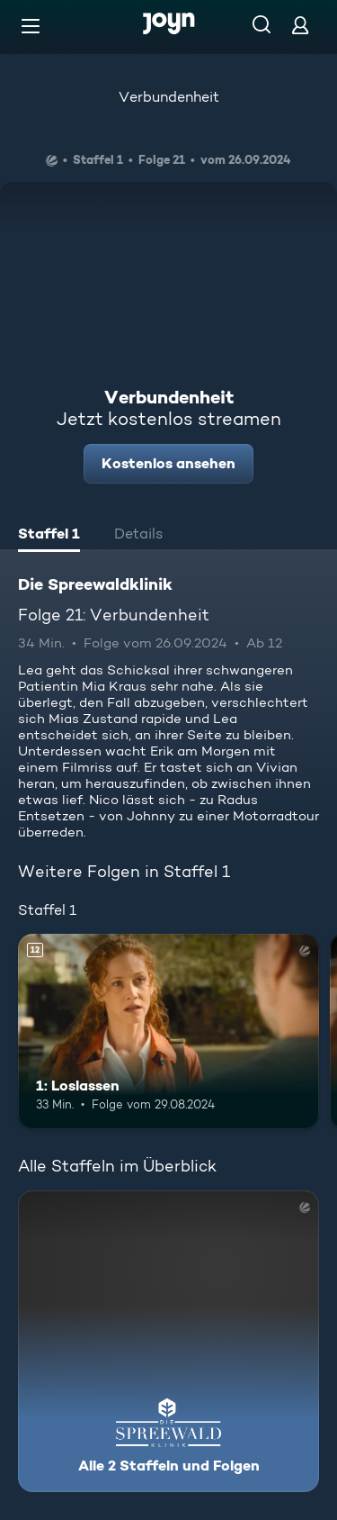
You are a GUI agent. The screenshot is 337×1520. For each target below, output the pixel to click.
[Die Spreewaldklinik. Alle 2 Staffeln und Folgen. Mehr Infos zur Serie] (168, 1341)
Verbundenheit (169, 96)
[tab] (49, 536)
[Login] (300, 25)
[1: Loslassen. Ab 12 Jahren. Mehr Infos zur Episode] (168, 1032)
